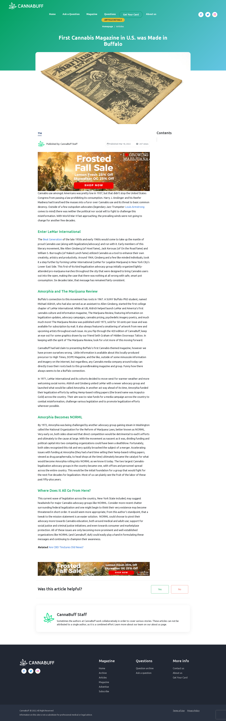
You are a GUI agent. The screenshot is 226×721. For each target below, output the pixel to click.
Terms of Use (179, 710)
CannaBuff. (25, 710)
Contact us (178, 668)
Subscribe (104, 691)
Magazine (91, 14)
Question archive (145, 668)
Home (52, 14)
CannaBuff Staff (72, 614)
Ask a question (143, 673)
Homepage (107, 26)
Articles (103, 677)
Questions (110, 14)
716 (40, 133)
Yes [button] (160, 589)
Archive (103, 673)
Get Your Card (131, 14)
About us (151, 14)
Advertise (104, 686)
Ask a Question (71, 14)
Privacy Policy (193, 710)
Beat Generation (52, 239)
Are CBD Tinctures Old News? (66, 547)
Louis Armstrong (134, 206)
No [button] (179, 589)
